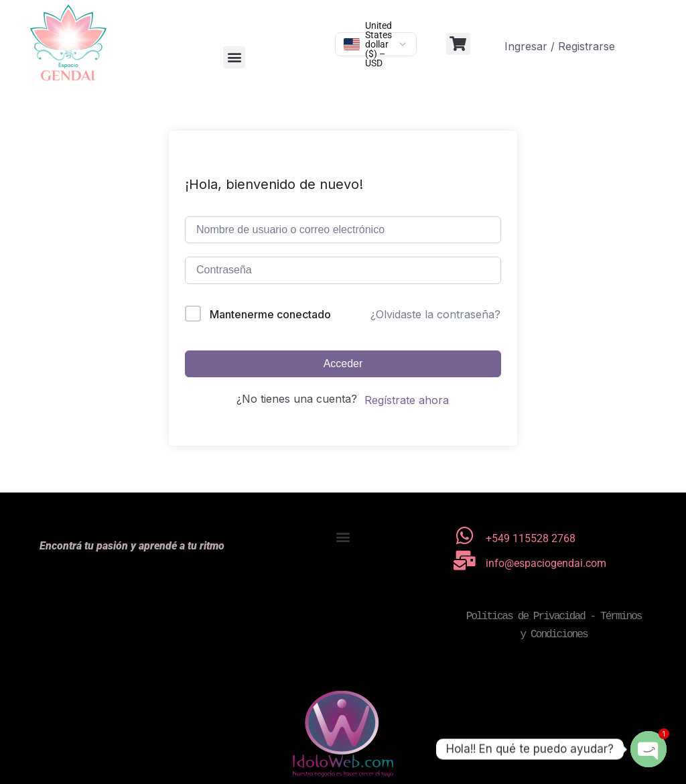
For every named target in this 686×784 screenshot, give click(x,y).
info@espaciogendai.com (546, 563)
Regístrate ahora (406, 400)
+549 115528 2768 (530, 538)
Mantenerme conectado (270, 314)
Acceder (343, 363)
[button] (234, 57)
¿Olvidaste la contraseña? (435, 314)
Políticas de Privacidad (525, 616)
